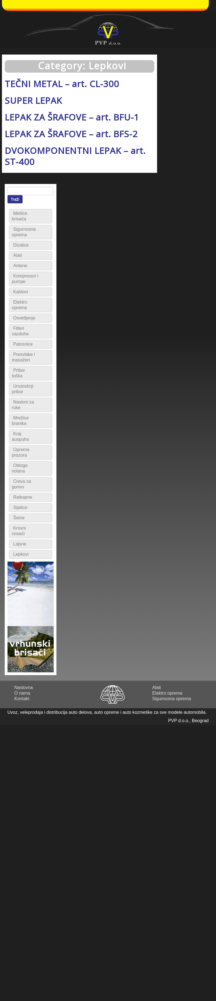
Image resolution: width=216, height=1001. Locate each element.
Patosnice (23, 344)
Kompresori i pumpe (25, 279)
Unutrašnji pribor (22, 389)
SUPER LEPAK (33, 100)
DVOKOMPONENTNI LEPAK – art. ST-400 (75, 156)
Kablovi (20, 291)
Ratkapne (23, 497)
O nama (22, 693)
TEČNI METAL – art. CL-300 (62, 84)
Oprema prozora (20, 452)
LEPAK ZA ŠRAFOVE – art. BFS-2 (71, 134)
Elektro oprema (19, 305)
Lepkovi (21, 554)
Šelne (19, 517)
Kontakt (21, 698)
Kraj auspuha (20, 436)
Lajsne (19, 544)
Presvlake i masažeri (23, 357)
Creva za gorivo (21, 484)
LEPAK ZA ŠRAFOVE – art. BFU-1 (72, 117)
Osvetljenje (24, 318)
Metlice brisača (20, 216)
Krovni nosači (19, 531)
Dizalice (21, 245)
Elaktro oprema (167, 693)
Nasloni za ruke (23, 405)
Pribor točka (18, 373)
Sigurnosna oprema (24, 232)
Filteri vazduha (20, 331)
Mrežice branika (20, 420)
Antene (20, 265)
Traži (15, 199)
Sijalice (20, 507)
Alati (17, 255)
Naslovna (23, 687)
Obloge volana (20, 468)
